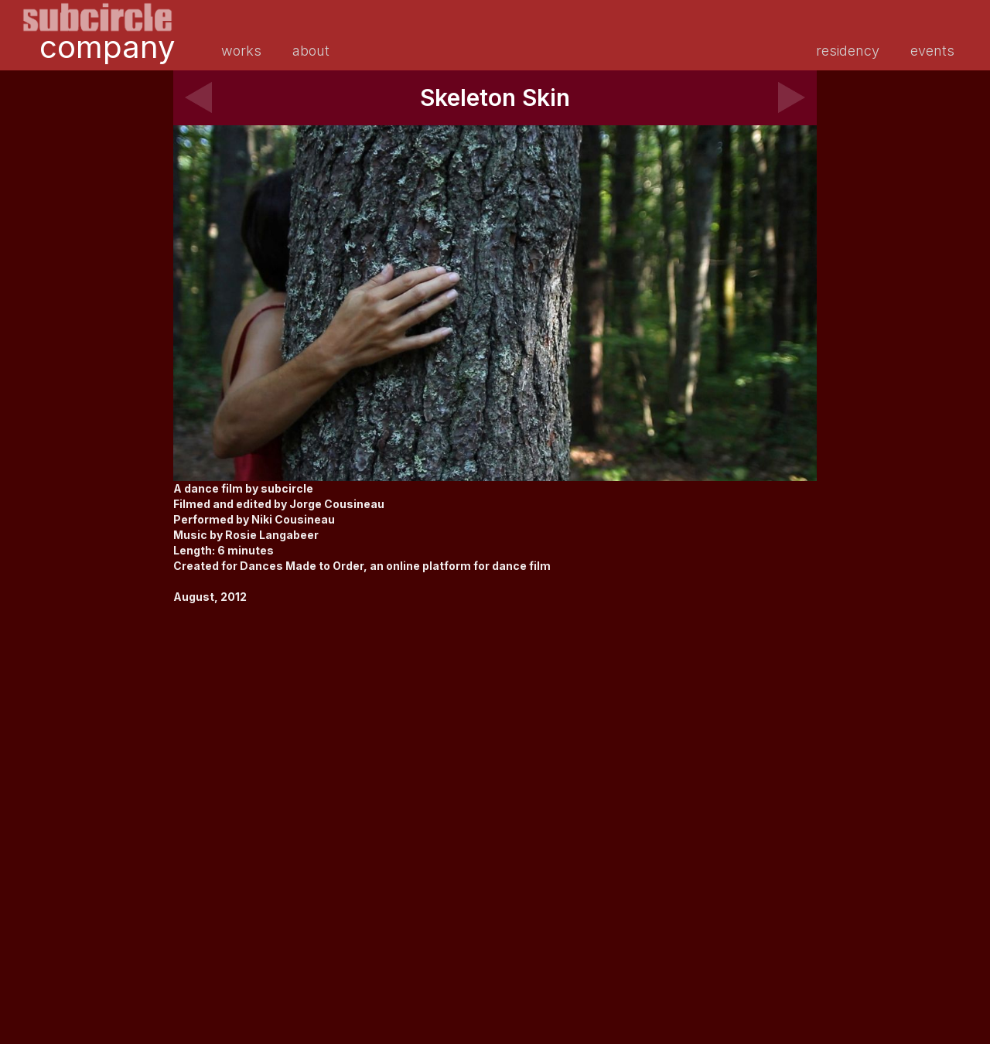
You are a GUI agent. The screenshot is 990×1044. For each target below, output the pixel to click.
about (310, 51)
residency (847, 51)
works (241, 51)
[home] (97, 17)
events (932, 51)
